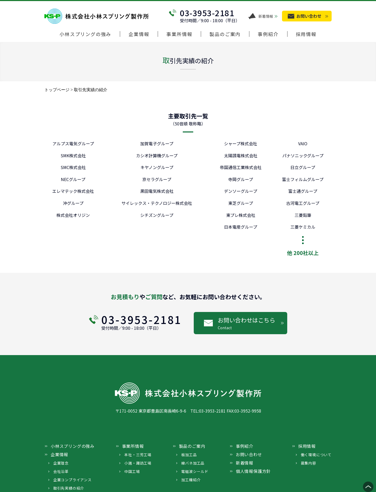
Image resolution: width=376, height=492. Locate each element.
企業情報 (138, 34)
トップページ (56, 90)
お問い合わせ (249, 454)
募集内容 (308, 463)
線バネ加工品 (192, 463)
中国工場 (132, 471)
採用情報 (306, 34)
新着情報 (265, 16)
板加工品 (189, 454)
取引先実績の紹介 (68, 488)
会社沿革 (61, 471)
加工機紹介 (191, 479)
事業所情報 (179, 34)
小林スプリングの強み (85, 34)
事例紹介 (268, 34)
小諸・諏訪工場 (137, 463)
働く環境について (316, 454)
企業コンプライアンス (72, 479)
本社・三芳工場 (137, 454)
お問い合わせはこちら (252, 323)
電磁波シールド (194, 471)
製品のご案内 (224, 34)
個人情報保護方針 (253, 471)
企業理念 (61, 463)
